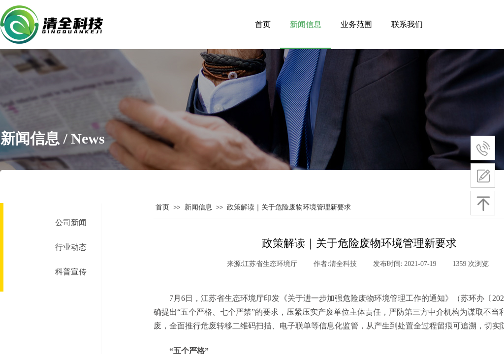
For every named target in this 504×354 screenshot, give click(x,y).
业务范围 (356, 24)
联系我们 (407, 24)
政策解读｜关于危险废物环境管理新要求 (289, 207)
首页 (162, 207)
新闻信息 (198, 207)
